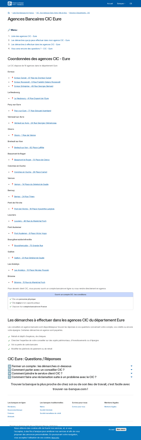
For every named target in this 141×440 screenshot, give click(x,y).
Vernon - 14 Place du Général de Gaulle (31, 184)
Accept (111, 430)
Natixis (42, 407)
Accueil (110, 3)
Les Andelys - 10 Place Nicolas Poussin (31, 270)
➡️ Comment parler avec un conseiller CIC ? (36, 369)
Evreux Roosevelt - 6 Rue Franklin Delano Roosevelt (37, 82)
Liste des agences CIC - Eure (24, 36)
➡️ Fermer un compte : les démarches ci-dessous (39, 366)
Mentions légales (110, 407)
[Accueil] (9, 13)
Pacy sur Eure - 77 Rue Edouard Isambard (32, 111)
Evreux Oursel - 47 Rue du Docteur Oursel (32, 78)
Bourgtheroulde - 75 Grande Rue (28, 245)
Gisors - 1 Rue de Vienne (25, 135)
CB (131, 3)
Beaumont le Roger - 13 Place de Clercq (31, 160)
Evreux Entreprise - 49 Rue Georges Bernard (33, 86)
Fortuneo (11, 413)
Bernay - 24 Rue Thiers (24, 196)
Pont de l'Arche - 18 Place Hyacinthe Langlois (34, 209)
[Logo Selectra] (16, 3)
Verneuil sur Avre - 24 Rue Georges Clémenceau (35, 123)
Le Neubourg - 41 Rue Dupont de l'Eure (31, 98)
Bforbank (11, 416)
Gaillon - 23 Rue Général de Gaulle (29, 258)
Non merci (121, 430)
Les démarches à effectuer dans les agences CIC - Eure (35, 44)
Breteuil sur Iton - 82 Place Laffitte (29, 147)
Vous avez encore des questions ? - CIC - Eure (31, 48)
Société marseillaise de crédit (50, 413)
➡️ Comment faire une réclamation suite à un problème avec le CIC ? (52, 377)
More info (55, 439)
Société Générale (46, 410)
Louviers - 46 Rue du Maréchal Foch (30, 221)
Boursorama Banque (15, 410)
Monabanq (11, 407)
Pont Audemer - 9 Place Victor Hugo (30, 233)
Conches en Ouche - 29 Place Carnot (30, 172)
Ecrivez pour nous (78, 407)
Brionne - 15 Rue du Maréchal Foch (29, 282)
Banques (121, 3)
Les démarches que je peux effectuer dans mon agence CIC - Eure (40, 40)
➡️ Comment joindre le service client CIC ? (35, 373)
